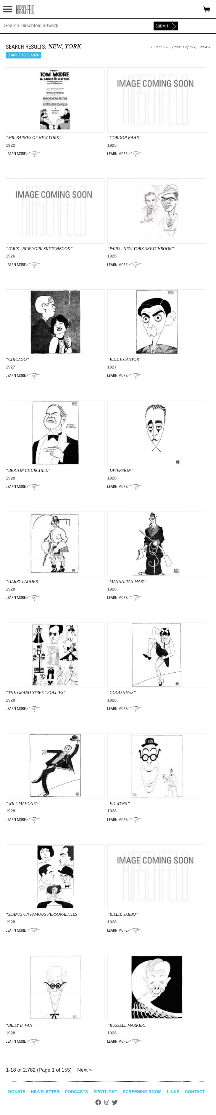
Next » (205, 47)
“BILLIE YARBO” (122, 914)
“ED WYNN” (118, 803)
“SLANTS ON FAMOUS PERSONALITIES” (42, 914)
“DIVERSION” (120, 470)
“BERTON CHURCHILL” (28, 470)
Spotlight (105, 1091)
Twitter (115, 1102)
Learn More (23, 154)
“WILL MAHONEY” (23, 803)
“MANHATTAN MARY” (127, 581)
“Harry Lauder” (23, 581)
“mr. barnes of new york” (34, 138)
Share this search (23, 55)
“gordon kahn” (124, 138)
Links (173, 1091)
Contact (195, 1091)
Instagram (106, 1102)
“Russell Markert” (128, 1025)
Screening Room (142, 1091)
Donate (16, 1091)
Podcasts (76, 1091)
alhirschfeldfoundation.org (25, 9)
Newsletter (45, 1091)
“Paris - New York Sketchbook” (39, 249)
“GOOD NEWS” (121, 692)
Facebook (98, 1102)
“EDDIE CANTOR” (124, 359)
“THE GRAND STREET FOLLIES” (36, 692)
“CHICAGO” (17, 359)
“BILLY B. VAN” (20, 1025)
